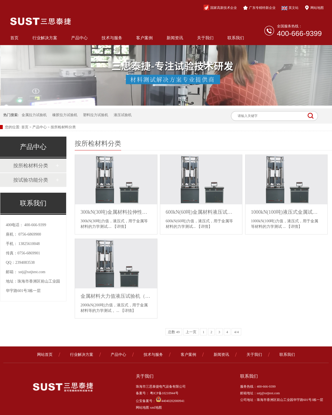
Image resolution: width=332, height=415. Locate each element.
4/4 (236, 332)
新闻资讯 (175, 38)
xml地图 (156, 407)
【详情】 (120, 227)
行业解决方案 (44, 38)
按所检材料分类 (63, 127)
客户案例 (144, 38)
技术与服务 (112, 38)
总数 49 (174, 332)
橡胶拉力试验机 (64, 115)
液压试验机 (123, 115)
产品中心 (79, 38)
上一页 (191, 332)
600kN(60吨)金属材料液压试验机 (201, 212)
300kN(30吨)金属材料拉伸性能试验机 (116, 212)
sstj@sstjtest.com (32, 272)
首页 (14, 38)
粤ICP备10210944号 (163, 393)
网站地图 (314, 7)
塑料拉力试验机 (95, 115)
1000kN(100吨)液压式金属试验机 (286, 212)
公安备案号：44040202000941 (160, 401)
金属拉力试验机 (34, 115)
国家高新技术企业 (220, 7)
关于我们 (205, 38)
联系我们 (235, 38)
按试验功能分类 (30, 180)
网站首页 (45, 355)
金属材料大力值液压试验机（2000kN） (116, 296)
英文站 (290, 8)
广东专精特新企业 (259, 7)
